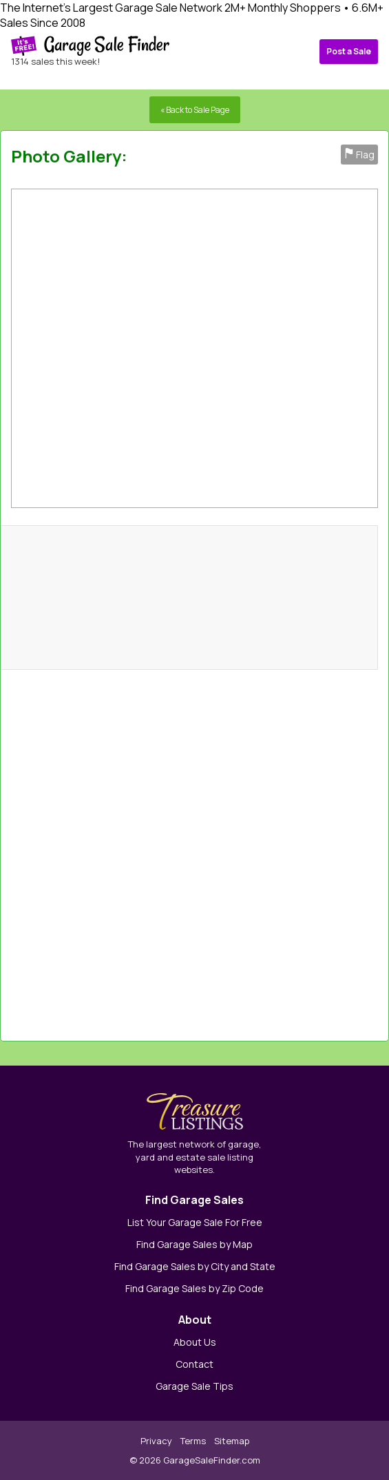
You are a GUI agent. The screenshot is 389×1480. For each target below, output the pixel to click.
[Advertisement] (275, 848)
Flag (359, 154)
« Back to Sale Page (194, 110)
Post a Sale (348, 51)
